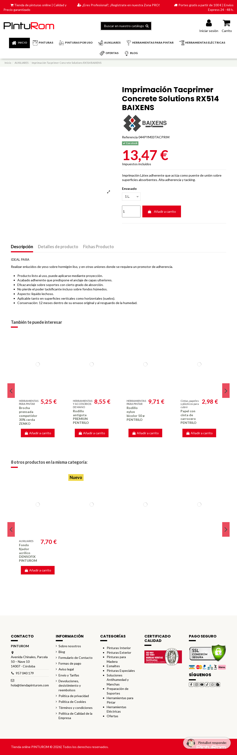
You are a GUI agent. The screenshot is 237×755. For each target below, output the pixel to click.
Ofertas (112, 716)
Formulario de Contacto (76, 658)
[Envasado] (131, 197)
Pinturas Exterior (119, 652)
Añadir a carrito (161, 212)
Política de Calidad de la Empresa (75, 715)
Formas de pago (70, 663)
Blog (62, 652)
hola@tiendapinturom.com (30, 685)
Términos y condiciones (76, 708)
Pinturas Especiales (121, 671)
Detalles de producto (58, 246)
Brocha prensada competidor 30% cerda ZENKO (28, 415)
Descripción (22, 246)
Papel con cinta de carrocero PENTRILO (188, 417)
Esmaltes (113, 666)
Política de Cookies (72, 702)
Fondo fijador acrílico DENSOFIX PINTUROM (28, 552)
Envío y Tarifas (69, 675)
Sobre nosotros (70, 646)
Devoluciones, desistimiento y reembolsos (70, 685)
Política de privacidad (74, 696)
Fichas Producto (98, 246)
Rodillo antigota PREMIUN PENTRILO (81, 417)
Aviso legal (66, 669)
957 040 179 (25, 673)
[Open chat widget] (205, 742)
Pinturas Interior (119, 648)
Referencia (130, 137)
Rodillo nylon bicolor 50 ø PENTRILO (136, 413)
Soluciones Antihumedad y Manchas (118, 679)
